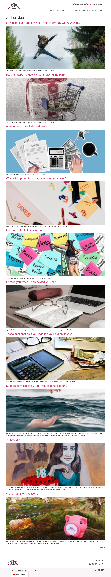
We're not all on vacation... (22, 493)
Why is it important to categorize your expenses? (36, 178)
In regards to (61, 10)
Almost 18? (13, 439)
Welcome (52, 10)
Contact (100, 10)
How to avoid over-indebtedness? (26, 126)
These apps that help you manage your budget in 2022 (39, 333)
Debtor (94, 10)
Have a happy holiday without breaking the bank (35, 74)
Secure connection (98, 4)
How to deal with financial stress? (26, 230)
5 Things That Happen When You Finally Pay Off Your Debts (43, 22)
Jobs (83, 10)
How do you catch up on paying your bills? (32, 282)
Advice (77, 10)
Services (70, 10)
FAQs (88, 10)
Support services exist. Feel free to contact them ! (36, 385)
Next (102, 547)
